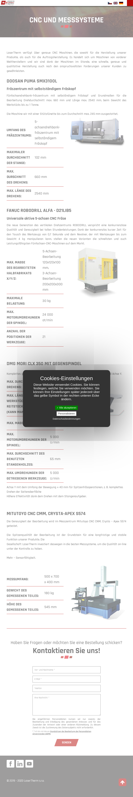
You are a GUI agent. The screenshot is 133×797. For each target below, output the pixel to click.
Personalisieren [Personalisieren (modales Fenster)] (66, 413)
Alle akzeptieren (66, 407)
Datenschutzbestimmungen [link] (66, 418)
